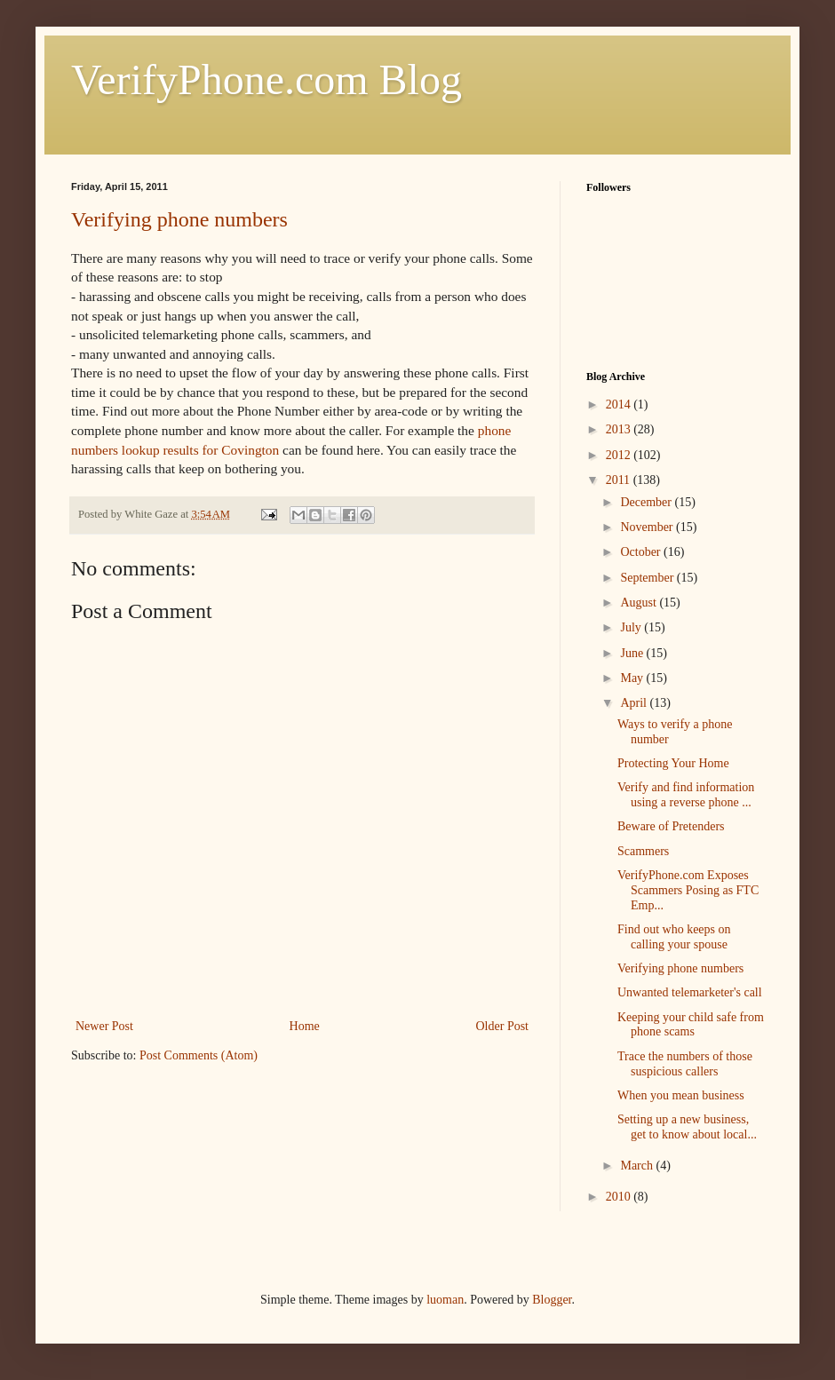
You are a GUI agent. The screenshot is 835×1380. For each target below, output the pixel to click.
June (633, 653)
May (633, 678)
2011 (619, 480)
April (634, 703)
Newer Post (104, 1026)
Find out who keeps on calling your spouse (674, 937)
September (648, 577)
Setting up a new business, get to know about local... (687, 1127)
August (639, 602)
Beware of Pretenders (671, 826)
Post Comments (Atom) (198, 1055)
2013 (620, 429)
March (638, 1165)
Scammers (643, 851)
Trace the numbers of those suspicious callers (684, 1064)
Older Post (502, 1026)
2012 (620, 455)
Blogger (551, 1299)
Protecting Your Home (673, 763)
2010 (620, 1196)
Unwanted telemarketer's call (689, 992)
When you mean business (680, 1095)
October (642, 552)
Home (305, 1026)
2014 (620, 404)
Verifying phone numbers (179, 219)
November (648, 527)
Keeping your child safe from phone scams (690, 1025)
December (647, 502)
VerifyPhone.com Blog (266, 79)
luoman (445, 1299)
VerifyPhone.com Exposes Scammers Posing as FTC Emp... (688, 890)
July (632, 627)
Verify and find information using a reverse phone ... (685, 795)
